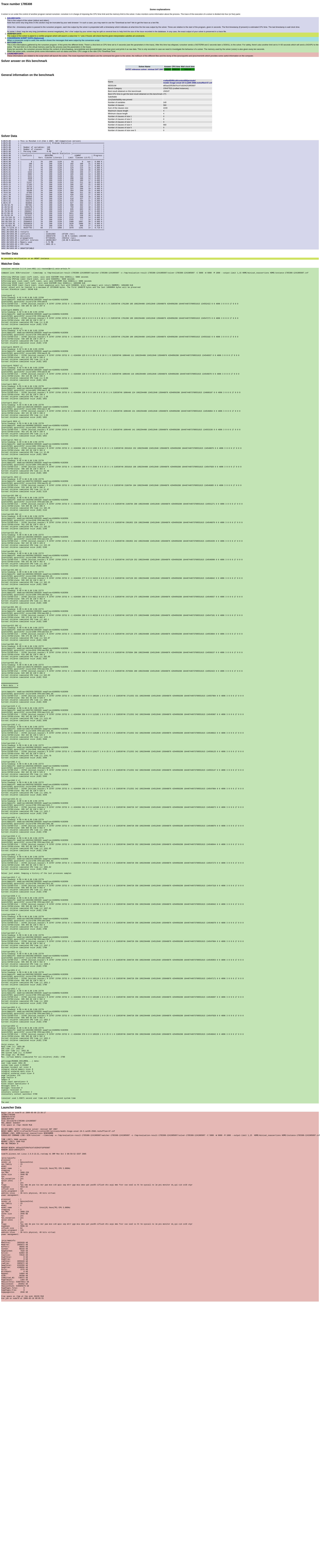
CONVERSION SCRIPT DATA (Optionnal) (25, 38)
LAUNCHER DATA (15, 53)
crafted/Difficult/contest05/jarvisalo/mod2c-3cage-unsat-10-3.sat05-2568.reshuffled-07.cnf (187, 81)
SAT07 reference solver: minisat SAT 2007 (144, 69)
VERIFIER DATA (14, 34)
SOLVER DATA (13, 18)
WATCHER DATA (14, 42)
